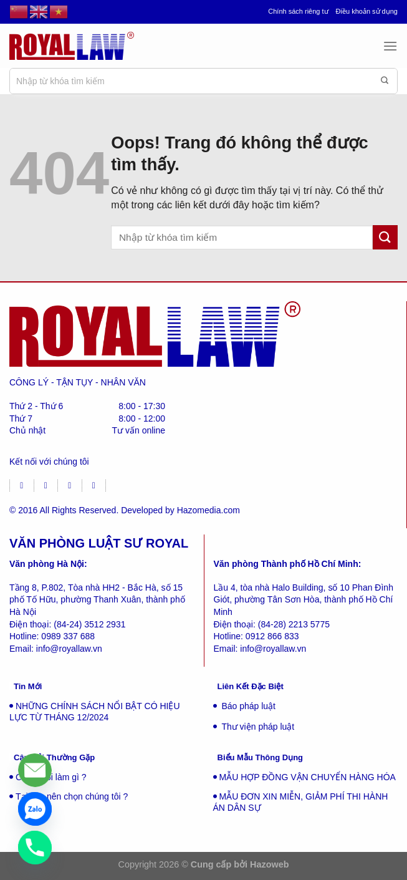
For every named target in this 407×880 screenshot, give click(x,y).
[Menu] (390, 46)
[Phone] (35, 847)
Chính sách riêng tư (298, 11)
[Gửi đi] (384, 81)
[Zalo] (35, 809)
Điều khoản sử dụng (367, 11)
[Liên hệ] (35, 770)
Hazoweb (269, 864)
